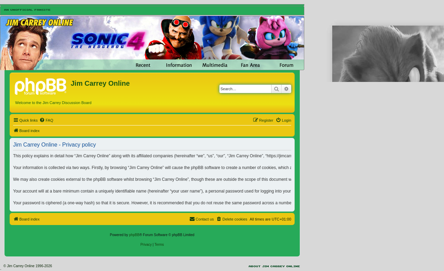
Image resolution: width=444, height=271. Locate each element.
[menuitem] (46, 120)
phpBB (134, 235)
